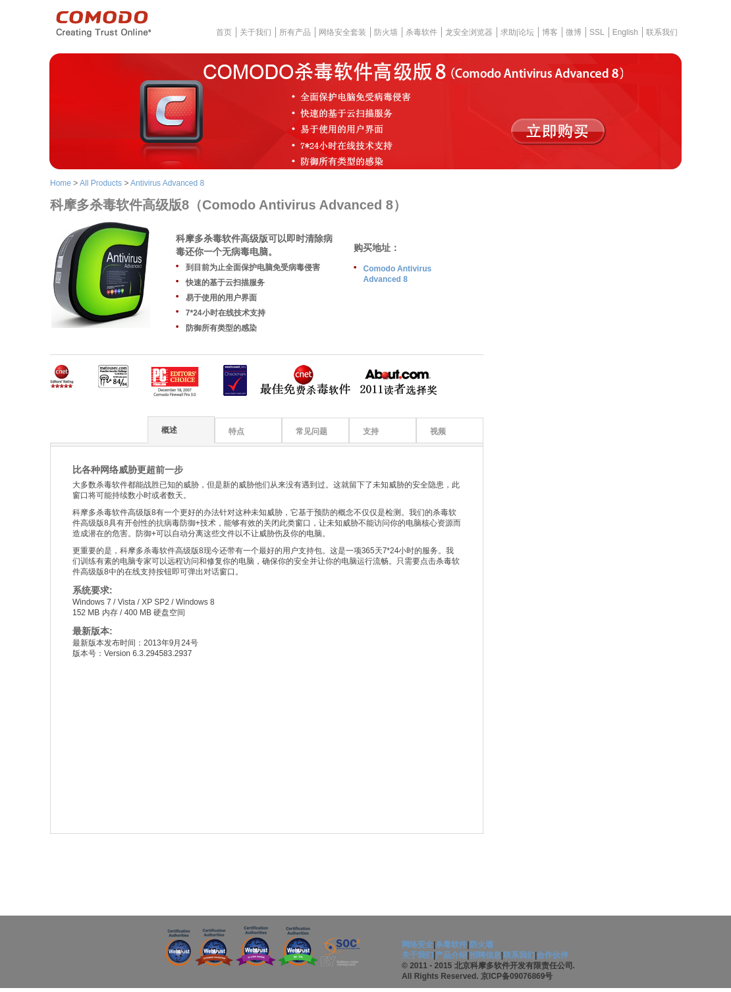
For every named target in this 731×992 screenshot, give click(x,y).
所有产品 (295, 32)
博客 (550, 32)
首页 (224, 32)
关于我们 (255, 32)
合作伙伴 (552, 955)
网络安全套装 (342, 32)
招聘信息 (485, 955)
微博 (574, 32)
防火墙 (386, 32)
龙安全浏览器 (469, 32)
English (625, 32)
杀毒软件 (421, 32)
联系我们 (662, 32)
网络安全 (417, 944)
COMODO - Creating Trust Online (103, 24)
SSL (597, 32)
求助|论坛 (517, 32)
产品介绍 (451, 955)
